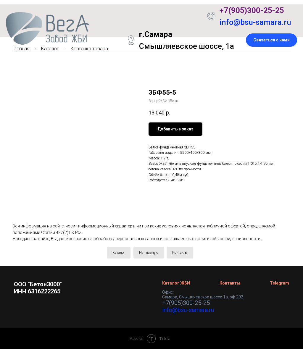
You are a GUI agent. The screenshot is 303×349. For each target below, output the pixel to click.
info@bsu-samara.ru (255, 22)
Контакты (180, 253)
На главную (148, 253)
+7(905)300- (241, 10)
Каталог (118, 253)
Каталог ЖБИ (176, 283)
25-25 (273, 10)
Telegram (279, 283)
